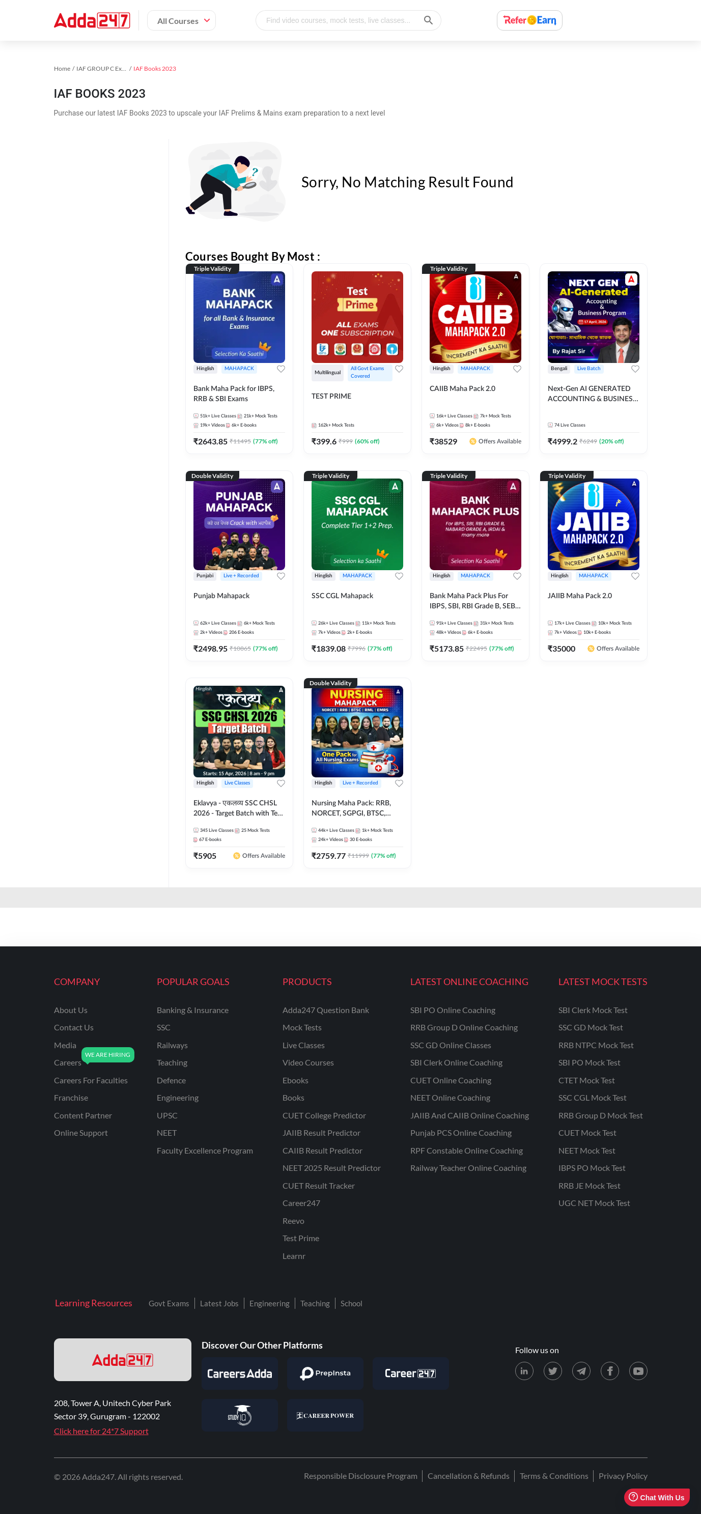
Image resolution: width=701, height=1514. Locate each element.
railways (172, 1045)
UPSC (167, 1115)
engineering (178, 1097)
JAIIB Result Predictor (321, 1132)
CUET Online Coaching (450, 1080)
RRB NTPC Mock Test (596, 1045)
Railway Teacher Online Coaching (468, 1167)
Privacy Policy (623, 1475)
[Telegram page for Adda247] (581, 1371)
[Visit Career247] (411, 1373)
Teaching (315, 1303)
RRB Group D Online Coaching (464, 1027)
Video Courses (308, 1062)
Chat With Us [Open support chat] (656, 1497)
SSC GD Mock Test (590, 1027)
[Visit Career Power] (325, 1415)
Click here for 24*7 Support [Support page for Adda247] (101, 1431)
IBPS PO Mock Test (592, 1167)
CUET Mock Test (587, 1132)
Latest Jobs (219, 1303)
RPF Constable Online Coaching (466, 1150)
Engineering (269, 1303)
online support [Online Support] (81, 1132)
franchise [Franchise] (71, 1097)
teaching (172, 1062)
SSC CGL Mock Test (592, 1097)
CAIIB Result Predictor (322, 1150)
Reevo (293, 1220)
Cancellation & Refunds (469, 1475)
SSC (164, 1027)
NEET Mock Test (586, 1150)
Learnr (294, 1255)
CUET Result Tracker (319, 1185)
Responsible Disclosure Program (360, 1475)
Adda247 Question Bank (326, 1010)
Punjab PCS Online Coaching (461, 1132)
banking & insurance (193, 1010)
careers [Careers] (67, 1062)
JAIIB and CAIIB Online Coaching (469, 1115)
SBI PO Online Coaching (452, 1010)
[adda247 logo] (122, 1359)
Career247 (301, 1203)
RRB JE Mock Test (589, 1185)
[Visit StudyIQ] (240, 1415)
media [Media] (65, 1045)
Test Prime (301, 1238)
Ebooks (296, 1080)
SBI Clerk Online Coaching (456, 1062)
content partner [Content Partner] (83, 1115)
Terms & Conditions (554, 1475)
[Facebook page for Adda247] (610, 1371)
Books (293, 1097)
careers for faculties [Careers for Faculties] (91, 1080)
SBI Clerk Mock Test (593, 1010)
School (351, 1303)
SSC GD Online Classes (450, 1045)
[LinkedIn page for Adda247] (524, 1371)
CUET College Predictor (324, 1115)
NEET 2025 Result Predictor (332, 1167)
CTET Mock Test (586, 1080)
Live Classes (304, 1045)
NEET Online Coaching (450, 1097)
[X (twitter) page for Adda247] (553, 1371)
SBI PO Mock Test (589, 1062)
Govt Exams (169, 1303)
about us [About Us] (71, 1010)
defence (171, 1080)
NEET (167, 1132)
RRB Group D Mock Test (600, 1115)
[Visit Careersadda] (240, 1373)
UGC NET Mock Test (594, 1203)
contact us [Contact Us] (74, 1027)
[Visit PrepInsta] (325, 1373)
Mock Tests (302, 1027)
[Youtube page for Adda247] (638, 1371)
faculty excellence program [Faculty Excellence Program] (205, 1150)
